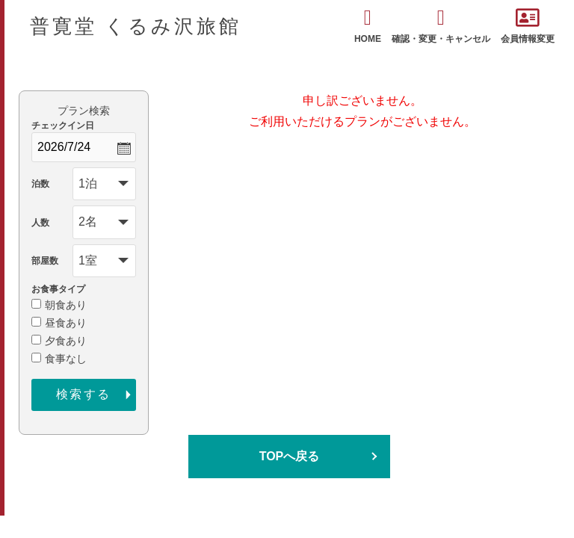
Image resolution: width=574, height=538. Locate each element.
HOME (367, 25)
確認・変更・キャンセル (441, 25)
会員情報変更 (528, 25)
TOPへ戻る (289, 456)
